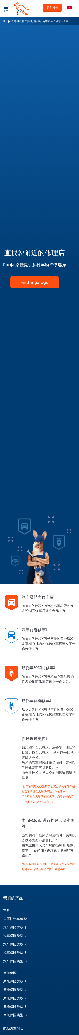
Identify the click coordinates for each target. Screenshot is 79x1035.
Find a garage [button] (34, 282)
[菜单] (6, 8)
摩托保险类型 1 (14, 981)
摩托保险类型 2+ (15, 989)
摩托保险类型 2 (15, 998)
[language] (70, 8)
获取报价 (52, 7)
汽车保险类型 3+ (15, 952)
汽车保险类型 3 (15, 961)
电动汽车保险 (13, 1028)
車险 (6, 910)
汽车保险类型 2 (15, 944)
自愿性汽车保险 (15, 919)
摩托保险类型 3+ (15, 1006)
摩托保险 (10, 973)
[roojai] (22, 8)
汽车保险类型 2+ (15, 935)
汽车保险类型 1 (14, 927)
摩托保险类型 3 (15, 1015)
